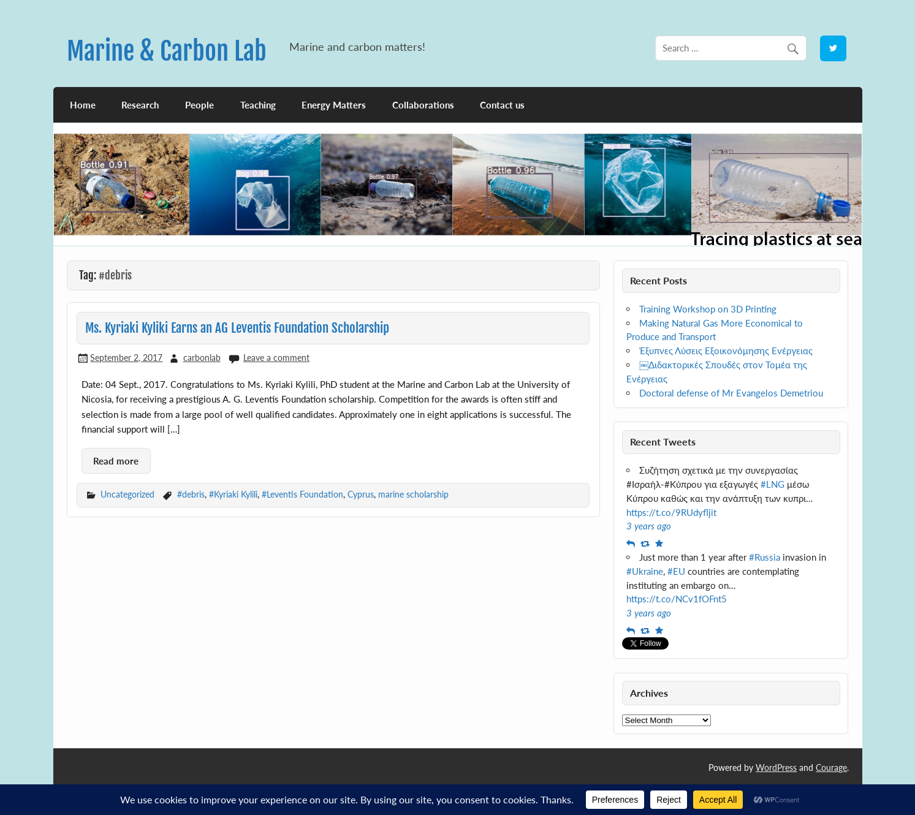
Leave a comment (276, 357)
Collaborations (423, 104)
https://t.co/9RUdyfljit (671, 512)
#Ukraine (644, 571)
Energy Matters (334, 104)
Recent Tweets (663, 441)
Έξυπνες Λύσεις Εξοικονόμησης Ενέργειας (726, 350)
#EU (676, 571)
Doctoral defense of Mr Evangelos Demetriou (731, 392)
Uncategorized (127, 494)
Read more (116, 460)
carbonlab (202, 357)
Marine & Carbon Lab (167, 51)
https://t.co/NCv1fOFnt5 (676, 598)
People (199, 104)
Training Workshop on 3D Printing (707, 308)
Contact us (502, 104)
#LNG (772, 484)
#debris (191, 494)
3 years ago (648, 525)
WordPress (776, 767)
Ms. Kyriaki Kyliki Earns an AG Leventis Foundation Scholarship (237, 328)
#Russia (764, 557)
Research (140, 104)
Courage (831, 767)
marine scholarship (413, 494)
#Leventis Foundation (302, 494)
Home (83, 104)
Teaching (258, 104)
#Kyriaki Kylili (233, 494)
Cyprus (360, 494)
